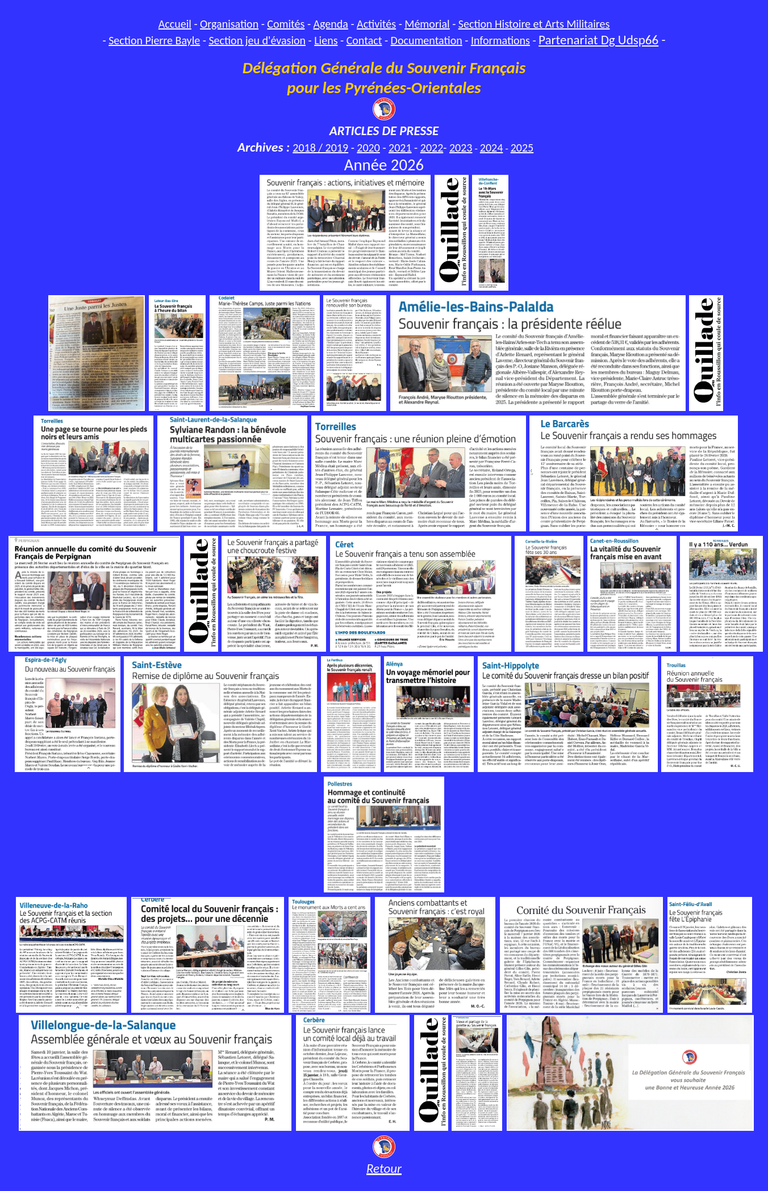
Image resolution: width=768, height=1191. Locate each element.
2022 (432, 147)
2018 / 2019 (320, 147)
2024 (491, 147)
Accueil (174, 24)
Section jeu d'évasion (257, 40)
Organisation (229, 24)
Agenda (331, 24)
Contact (364, 40)
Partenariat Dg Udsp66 (598, 40)
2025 (522, 147)
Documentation (426, 40)
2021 (400, 147)
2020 (368, 147)
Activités (376, 24)
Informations (500, 40)
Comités (285, 24)
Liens (325, 40)
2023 (461, 147)
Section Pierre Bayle (154, 40)
